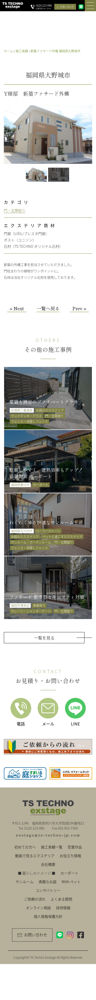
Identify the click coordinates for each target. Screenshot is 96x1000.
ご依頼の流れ (35, 899)
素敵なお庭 (48, 881)
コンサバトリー (48, 890)
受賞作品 (75, 846)
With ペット (71, 881)
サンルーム (25, 881)
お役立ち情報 (70, 855)
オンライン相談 (38, 907)
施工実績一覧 (51, 846)
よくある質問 (61, 899)
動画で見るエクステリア (35, 855)
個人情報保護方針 (48, 916)
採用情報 (63, 907)
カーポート (69, 872)
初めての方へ (25, 846)
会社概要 (48, 864)
